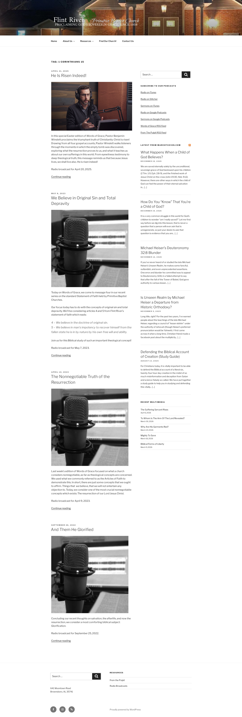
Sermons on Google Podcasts (155, 119)
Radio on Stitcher (149, 99)
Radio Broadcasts (118, 686)
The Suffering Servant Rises (154, 409)
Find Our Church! (107, 41)
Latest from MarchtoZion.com (161, 145)
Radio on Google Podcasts (153, 112)
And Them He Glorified (72, 529)
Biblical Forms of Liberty (152, 444)
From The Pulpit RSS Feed (153, 132)
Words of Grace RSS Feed (153, 126)
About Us (69, 41)
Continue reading (61, 176)
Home (54, 41)
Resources (87, 41)
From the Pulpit (117, 680)
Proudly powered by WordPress (125, 709)
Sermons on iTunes (150, 105)
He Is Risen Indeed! (68, 75)
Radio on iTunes (148, 92)
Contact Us (128, 41)
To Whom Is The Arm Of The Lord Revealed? (163, 418)
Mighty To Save (148, 435)
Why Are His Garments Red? (155, 426)
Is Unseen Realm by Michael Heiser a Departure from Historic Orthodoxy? (162, 302)
